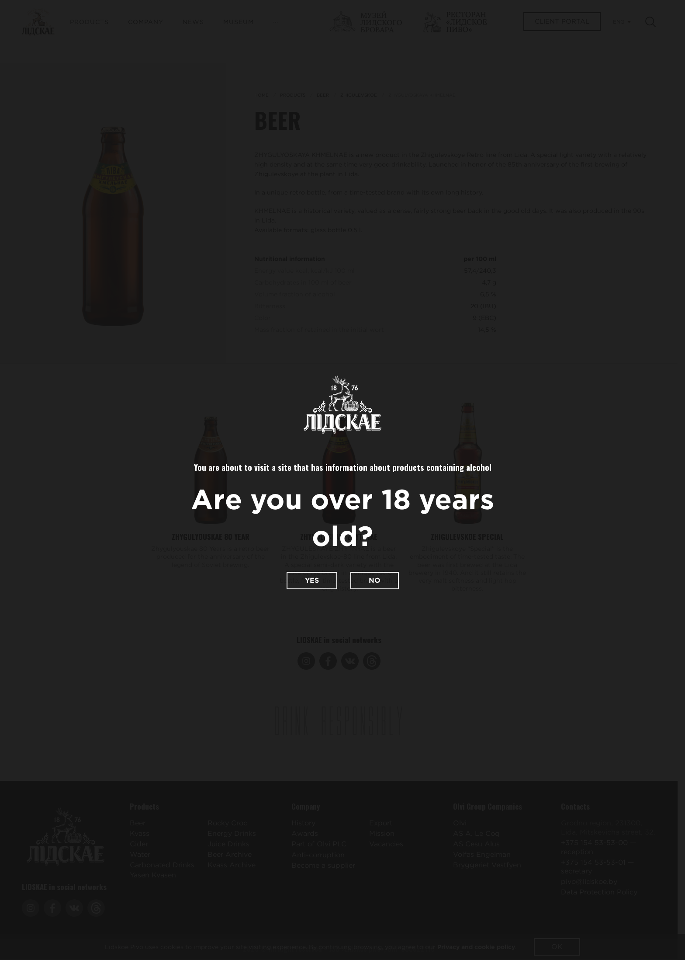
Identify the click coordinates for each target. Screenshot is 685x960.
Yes (312, 580)
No (375, 580)
